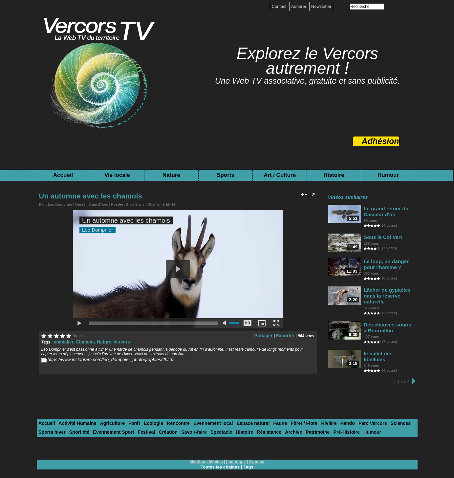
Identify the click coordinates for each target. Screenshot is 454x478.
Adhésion (380, 141)
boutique (236, 450)
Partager (267, 334)
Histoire (333, 175)
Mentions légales (207, 450)
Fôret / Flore (281, 413)
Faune (168, 204)
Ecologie (143, 413)
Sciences (369, 413)
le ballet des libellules (388, 345)
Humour (388, 175)
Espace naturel (235, 413)
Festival (109, 421)
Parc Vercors (344, 413)
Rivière (304, 413)
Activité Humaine (74, 413)
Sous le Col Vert (382, 234)
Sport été (47, 421)
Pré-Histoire (292, 421)
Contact (280, 6)
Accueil (63, 175)
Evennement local (198, 413)
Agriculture (106, 413)
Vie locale (117, 175)
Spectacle (177, 421)
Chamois (81, 341)
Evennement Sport (79, 421)
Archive (243, 421)
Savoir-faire (152, 421)
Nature (171, 175)
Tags (249, 455)
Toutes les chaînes (220, 455)
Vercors (113, 341)
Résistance (221, 421)
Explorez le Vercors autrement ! (307, 60)
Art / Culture (280, 175)
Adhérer (299, 6)
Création (129, 421)
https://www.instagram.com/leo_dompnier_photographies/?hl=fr (103, 358)
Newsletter (321, 6)
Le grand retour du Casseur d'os (385, 211)
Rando (321, 413)
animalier (62, 341)
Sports (225, 175)
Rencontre (166, 413)
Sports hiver (394, 413)
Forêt (126, 413)
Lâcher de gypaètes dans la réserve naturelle (385, 292)
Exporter (286, 334)
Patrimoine (266, 421)
